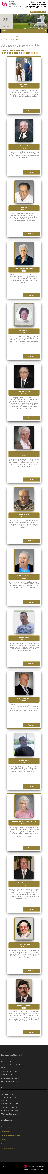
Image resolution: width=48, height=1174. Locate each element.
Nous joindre (5, 1144)
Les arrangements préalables (10, 1135)
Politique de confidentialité (9, 1148)
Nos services (5, 1131)
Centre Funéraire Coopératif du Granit (11, 1169)
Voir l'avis (31, 111)
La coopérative (6, 1140)
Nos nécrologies (6, 1127)
